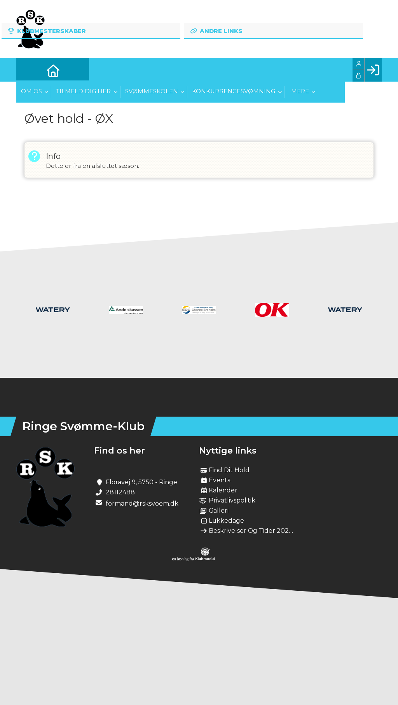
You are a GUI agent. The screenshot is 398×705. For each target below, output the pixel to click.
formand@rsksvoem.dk (142, 503)
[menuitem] (28, 70)
